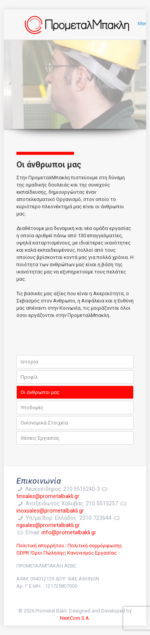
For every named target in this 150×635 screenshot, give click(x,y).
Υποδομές (32, 407)
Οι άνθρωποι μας (40, 392)
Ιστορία (29, 362)
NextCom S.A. (75, 618)
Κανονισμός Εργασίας (92, 553)
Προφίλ (29, 377)
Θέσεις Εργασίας (40, 438)
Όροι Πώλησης (48, 553)
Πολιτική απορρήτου (40, 545)
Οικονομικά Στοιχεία (44, 423)
